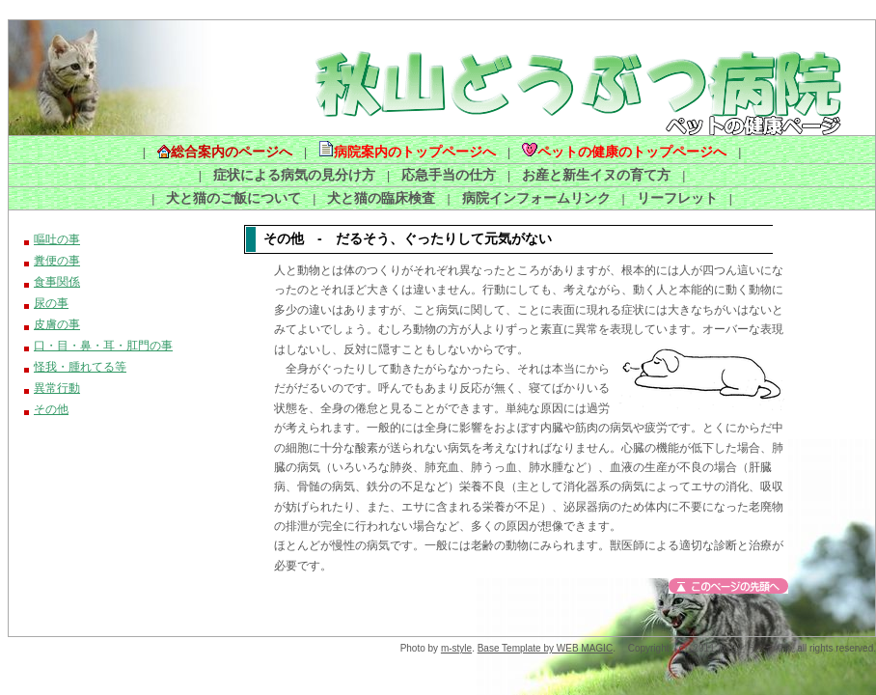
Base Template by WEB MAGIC (545, 648)
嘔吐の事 (49, 239)
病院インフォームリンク (536, 198)
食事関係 (57, 282)
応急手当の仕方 (448, 174)
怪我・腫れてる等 (80, 367)
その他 (51, 409)
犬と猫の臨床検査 (381, 198)
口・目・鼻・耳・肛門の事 (103, 345)
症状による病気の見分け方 (294, 174)
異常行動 (57, 388)
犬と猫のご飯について (233, 198)
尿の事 (51, 303)
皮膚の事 (57, 324)
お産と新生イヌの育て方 (596, 174)
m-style (456, 648)
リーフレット (677, 198)
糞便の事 (57, 260)
